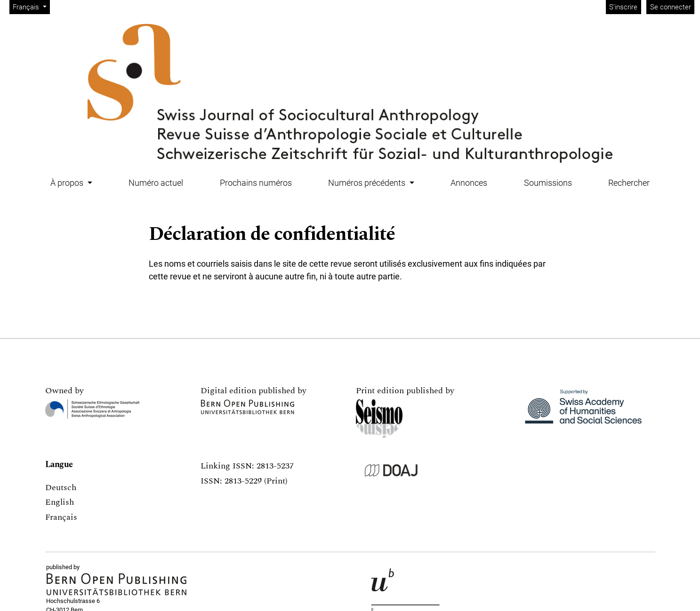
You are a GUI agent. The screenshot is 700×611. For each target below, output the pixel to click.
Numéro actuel (156, 183)
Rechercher (629, 183)
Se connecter (670, 7)
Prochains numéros (256, 183)
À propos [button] (67, 183)
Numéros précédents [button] (367, 183)
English (59, 502)
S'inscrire (623, 7)
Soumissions (548, 183)
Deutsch (60, 487)
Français (31, 6)
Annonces (469, 183)
